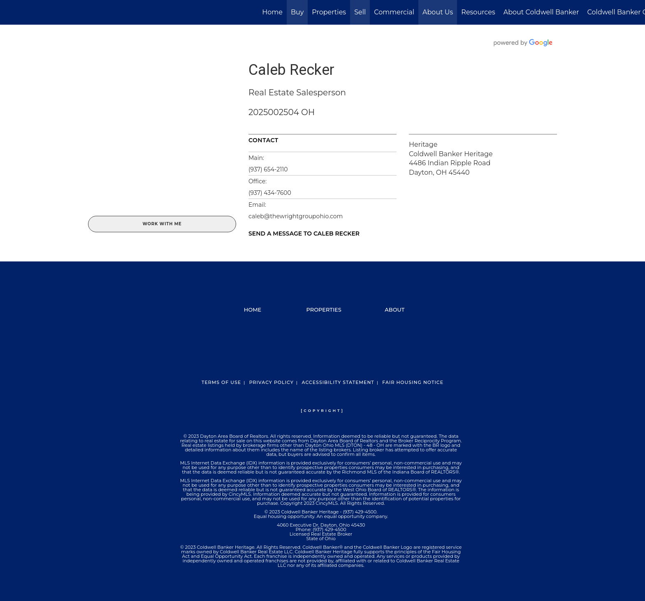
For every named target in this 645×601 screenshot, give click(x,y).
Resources (478, 12)
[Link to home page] (10, 12)
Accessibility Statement (338, 382)
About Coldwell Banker (541, 12)
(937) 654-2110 (268, 169)
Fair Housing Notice (412, 382)
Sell (360, 12)
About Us (437, 12)
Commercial (394, 12)
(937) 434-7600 (269, 192)
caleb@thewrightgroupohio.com (295, 216)
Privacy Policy (271, 382)
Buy (297, 12)
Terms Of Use (221, 382)
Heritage (423, 144)
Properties (329, 12)
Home (272, 12)
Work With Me (161, 224)
